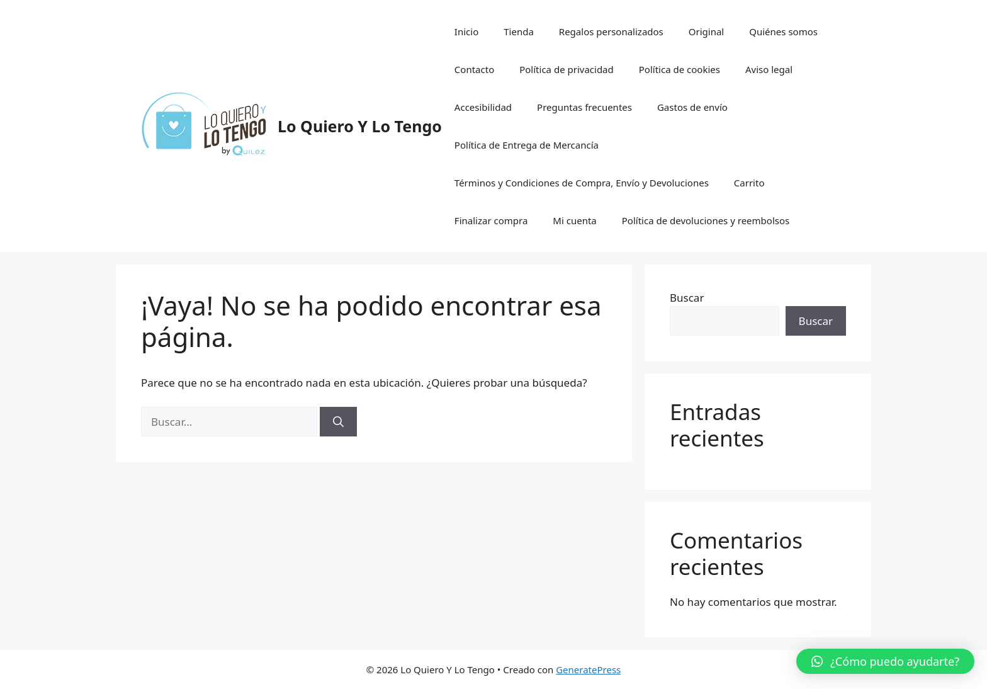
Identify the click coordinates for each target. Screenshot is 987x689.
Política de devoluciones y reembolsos (705, 220)
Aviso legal (768, 69)
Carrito (749, 182)
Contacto (474, 69)
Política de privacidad (566, 69)
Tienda (519, 31)
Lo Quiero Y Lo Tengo (360, 126)
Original (706, 31)
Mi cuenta (574, 220)
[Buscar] (338, 422)
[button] (885, 661)
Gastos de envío (692, 107)
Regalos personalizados (611, 31)
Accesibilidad (483, 107)
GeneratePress (588, 669)
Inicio (466, 31)
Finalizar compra (490, 220)
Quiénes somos (783, 31)
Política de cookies (679, 69)
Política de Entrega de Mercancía (526, 145)
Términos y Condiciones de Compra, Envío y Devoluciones (581, 182)
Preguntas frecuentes (584, 107)
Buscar (687, 297)
